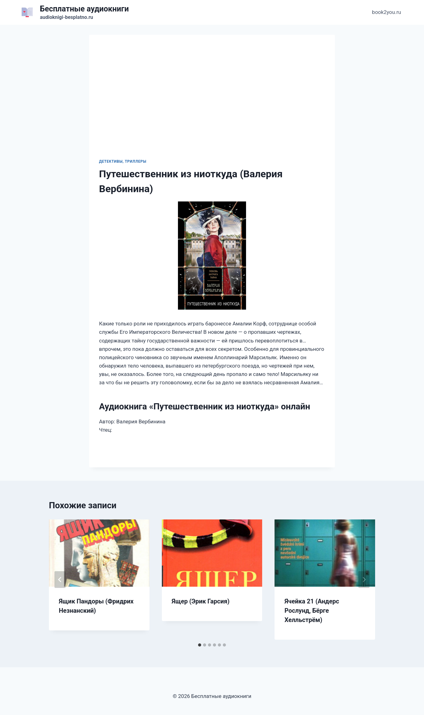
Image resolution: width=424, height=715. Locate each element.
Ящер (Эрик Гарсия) (201, 601)
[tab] (199, 645)
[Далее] (364, 579)
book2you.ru (386, 12)
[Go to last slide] (60, 579)
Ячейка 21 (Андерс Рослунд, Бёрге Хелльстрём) (311, 611)
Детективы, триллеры (122, 161)
